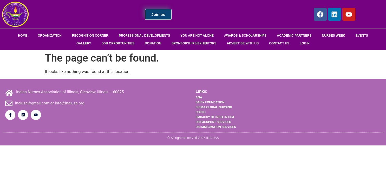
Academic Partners (294, 35)
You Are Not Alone (197, 35)
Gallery (83, 43)
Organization (50, 35)
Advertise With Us (243, 43)
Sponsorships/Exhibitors (194, 43)
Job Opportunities (118, 43)
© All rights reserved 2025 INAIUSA (193, 138)
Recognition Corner (90, 35)
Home (22, 35)
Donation (153, 43)
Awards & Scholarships (245, 35)
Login (305, 43)
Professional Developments (144, 35)
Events (362, 35)
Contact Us (279, 43)
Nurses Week (333, 35)
